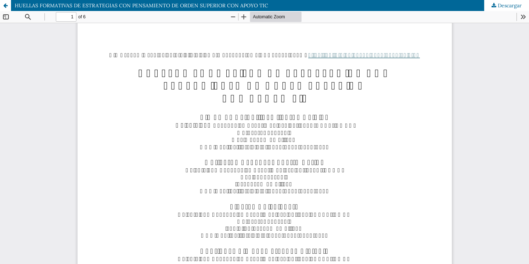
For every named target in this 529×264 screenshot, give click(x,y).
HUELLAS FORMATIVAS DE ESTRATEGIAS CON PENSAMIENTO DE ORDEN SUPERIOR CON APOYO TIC (141, 5)
